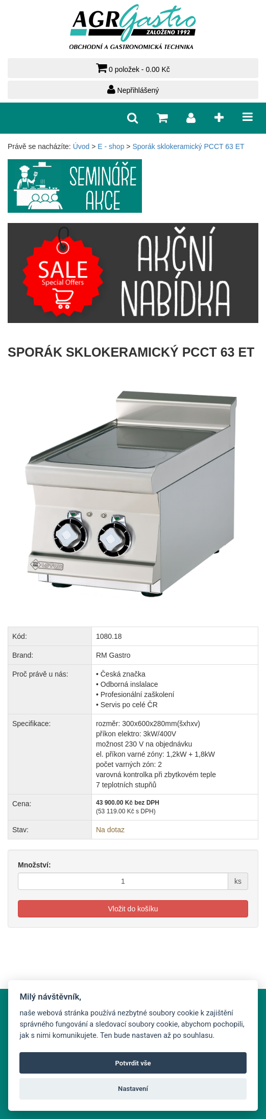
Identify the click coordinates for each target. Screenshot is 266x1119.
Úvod (81, 146)
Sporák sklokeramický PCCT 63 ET (188, 146)
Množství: (34, 865)
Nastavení (133, 1088)
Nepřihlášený (133, 89)
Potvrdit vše (133, 1063)
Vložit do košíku (133, 909)
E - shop (111, 146)
